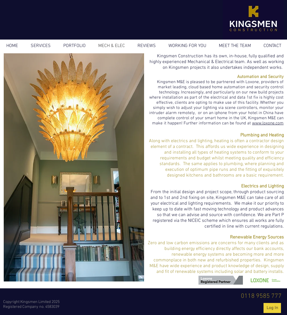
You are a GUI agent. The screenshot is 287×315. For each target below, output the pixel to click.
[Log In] (272, 308)
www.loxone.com (268, 123)
